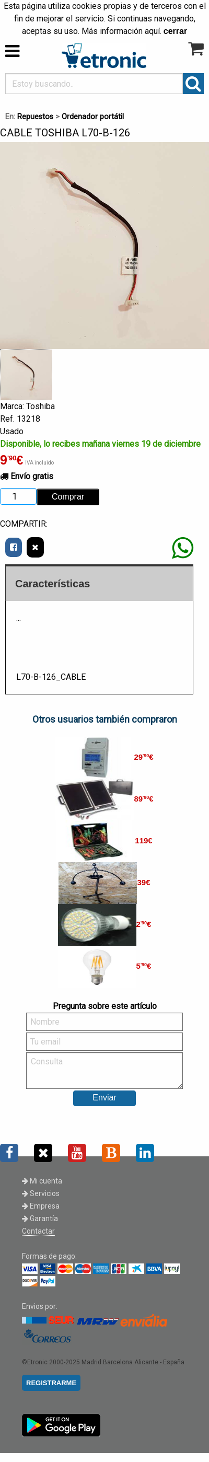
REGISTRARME (51, 1383)
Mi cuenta (42, 1181)
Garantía (40, 1218)
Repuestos (35, 116)
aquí (152, 31)
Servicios (41, 1193)
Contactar (38, 1231)
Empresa (41, 1206)
